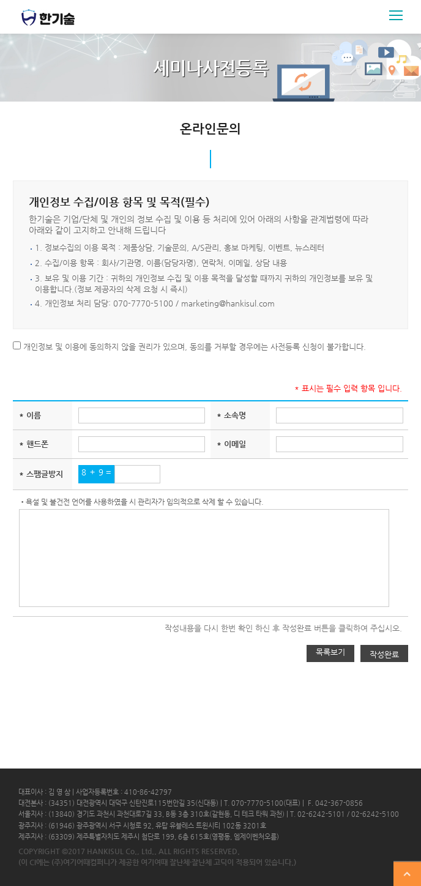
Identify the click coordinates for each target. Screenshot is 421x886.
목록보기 (330, 652)
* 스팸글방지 (41, 473)
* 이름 (30, 415)
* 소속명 (231, 415)
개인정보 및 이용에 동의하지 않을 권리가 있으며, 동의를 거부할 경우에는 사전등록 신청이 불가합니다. (193, 346)
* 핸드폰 (33, 444)
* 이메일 (231, 444)
